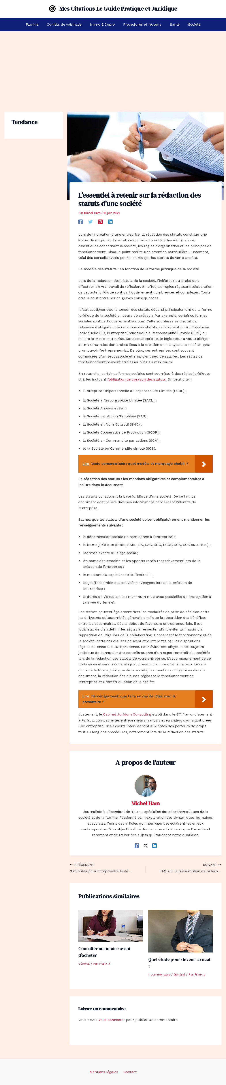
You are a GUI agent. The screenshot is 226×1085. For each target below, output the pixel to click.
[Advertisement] (113, 64)
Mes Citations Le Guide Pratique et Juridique (118, 9)
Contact (129, 1072)
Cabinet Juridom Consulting (127, 714)
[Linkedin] (110, 221)
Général (84, 963)
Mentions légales (104, 1072)
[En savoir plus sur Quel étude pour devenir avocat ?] (180, 931)
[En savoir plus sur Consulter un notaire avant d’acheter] (110, 925)
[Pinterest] (100, 221)
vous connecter (112, 1020)
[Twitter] (90, 221)
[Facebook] (80, 221)
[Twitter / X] (145, 845)
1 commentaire (159, 974)
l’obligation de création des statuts (136, 379)
